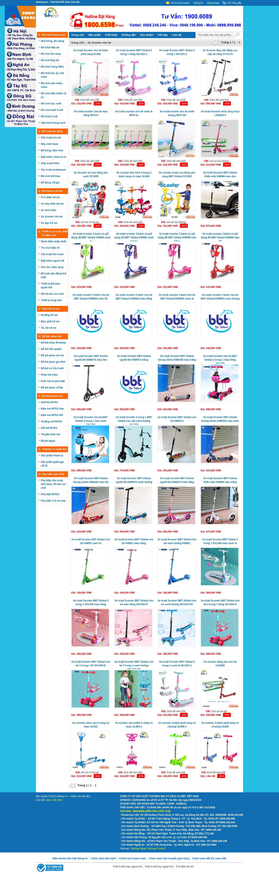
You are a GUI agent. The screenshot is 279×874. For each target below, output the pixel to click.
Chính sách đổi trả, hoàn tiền (209, 858)
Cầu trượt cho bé (51, 137)
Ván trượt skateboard (53, 169)
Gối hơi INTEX (49, 428)
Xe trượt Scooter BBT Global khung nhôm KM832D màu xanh (220, 419)
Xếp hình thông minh (53, 122)
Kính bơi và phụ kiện (53, 381)
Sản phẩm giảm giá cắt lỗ (52, 464)
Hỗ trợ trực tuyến (180, 2)
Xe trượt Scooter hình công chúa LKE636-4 (220, 113)
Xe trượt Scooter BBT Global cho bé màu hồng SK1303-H (133, 602)
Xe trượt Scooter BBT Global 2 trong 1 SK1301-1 (177, 52)
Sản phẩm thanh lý (52, 455)
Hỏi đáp (163, 34)
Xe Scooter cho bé (52, 216)
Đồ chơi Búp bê (50, 60)
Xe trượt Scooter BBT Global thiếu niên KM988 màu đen (220, 174)
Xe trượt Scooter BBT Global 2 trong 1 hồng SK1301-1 (134, 52)
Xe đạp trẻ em (49, 223)
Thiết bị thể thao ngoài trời (50, 285)
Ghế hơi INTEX (49, 402)
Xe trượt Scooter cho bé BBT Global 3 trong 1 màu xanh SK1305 (91, 420)
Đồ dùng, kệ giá (50, 182)
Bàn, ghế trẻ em (50, 321)
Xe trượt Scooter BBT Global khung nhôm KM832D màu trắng (177, 358)
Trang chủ (77, 34)
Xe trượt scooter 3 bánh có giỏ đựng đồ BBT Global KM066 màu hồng (177, 236)
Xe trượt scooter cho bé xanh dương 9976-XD (177, 113)
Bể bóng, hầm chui (52, 150)
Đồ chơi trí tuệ (49, 116)
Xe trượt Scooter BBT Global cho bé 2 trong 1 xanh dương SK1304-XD (133, 664)
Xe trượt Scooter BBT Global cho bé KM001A (177, 419)
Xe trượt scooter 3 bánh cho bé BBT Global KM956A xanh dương (220, 296)
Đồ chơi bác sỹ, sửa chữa (52, 75)
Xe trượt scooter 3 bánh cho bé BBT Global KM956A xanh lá (177, 296)
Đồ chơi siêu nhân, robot (52, 85)
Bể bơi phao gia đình (53, 361)
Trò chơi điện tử (50, 247)
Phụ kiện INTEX (50, 494)
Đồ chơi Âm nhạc (51, 53)
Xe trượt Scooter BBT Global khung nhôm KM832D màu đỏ (90, 480)
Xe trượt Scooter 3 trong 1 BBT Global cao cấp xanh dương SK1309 (134, 420)
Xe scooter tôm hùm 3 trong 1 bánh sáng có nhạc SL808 (133, 174)
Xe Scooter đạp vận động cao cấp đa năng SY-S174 (220, 52)
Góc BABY (147, 34)
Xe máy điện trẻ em (52, 203)
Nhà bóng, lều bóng (52, 41)
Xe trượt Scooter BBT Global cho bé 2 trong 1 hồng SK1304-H (220, 602)
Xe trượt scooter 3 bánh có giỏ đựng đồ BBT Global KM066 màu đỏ (220, 236)
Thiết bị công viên (51, 300)
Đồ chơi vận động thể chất (53, 275)
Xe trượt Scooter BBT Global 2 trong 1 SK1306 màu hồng (91, 602)
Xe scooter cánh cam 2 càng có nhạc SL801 (90, 724)
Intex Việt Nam (54, 800)
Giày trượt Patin (50, 163)
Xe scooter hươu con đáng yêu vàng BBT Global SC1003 (177, 174)
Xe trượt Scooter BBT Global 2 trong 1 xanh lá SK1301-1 (177, 663)
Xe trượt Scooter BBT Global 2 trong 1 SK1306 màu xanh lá (220, 541)
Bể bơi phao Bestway (53, 342)
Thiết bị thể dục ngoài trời (158, 866)
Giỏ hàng (234, 2)
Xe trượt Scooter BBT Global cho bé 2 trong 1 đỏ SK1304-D (90, 663)
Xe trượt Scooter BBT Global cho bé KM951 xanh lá (90, 541)
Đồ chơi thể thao (50, 176)
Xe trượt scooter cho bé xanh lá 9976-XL (133, 113)
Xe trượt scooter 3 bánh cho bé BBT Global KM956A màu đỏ (91, 296)
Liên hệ (176, 34)
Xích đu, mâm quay (52, 267)
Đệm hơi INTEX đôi (52, 415)
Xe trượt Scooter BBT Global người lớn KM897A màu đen (91, 358)
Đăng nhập (213, 2)
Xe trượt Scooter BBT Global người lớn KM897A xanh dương (134, 480)
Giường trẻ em (49, 315)
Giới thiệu (111, 34)
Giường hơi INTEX (51, 421)
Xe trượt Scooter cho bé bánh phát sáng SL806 (90, 52)
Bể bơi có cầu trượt (52, 368)
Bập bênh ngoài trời (52, 260)
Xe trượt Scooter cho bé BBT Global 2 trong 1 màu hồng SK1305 (220, 359)
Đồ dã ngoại (48, 440)
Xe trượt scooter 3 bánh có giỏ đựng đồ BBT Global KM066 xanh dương (134, 236)
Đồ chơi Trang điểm (52, 66)
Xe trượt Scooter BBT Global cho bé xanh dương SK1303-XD (177, 602)
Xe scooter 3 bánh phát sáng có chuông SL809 (220, 724)
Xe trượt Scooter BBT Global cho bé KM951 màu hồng (133, 541)
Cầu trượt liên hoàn (52, 254)
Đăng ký (198, 2)
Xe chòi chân (48, 210)
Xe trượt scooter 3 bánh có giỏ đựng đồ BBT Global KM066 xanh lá (90, 236)
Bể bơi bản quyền (51, 349)
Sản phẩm (94, 34)
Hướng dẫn (129, 34)
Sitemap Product (156, 848)
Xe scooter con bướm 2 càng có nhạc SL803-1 (134, 724)
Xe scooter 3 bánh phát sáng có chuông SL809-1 (177, 724)
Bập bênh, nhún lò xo (53, 156)
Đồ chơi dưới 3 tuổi (52, 110)
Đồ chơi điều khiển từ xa (53, 95)
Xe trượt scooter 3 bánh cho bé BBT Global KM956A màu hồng (134, 296)
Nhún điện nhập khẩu (53, 241)
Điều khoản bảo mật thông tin (70, 858)
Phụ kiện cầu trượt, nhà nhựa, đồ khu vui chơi (53, 484)
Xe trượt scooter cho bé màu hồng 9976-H (91, 113)
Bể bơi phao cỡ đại (52, 387)
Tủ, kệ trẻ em (48, 327)
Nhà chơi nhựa (49, 144)
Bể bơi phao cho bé (52, 355)
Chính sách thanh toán (132, 858)
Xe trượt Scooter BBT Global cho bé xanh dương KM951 (177, 541)
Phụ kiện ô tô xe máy (53, 500)
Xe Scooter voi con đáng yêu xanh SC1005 (91, 174)
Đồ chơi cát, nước (51, 103)
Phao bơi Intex (49, 374)
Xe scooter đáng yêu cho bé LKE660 (220, 663)
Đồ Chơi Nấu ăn (50, 47)
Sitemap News (138, 848)
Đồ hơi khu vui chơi (52, 293)
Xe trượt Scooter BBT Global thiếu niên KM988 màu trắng (220, 480)
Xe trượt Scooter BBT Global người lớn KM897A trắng (134, 358)
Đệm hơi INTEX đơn (52, 408)
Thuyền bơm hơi (50, 434)
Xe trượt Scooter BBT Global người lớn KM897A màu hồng (177, 480)
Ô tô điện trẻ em (50, 197)
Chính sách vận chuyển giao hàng (169, 858)
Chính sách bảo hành (103, 858)
